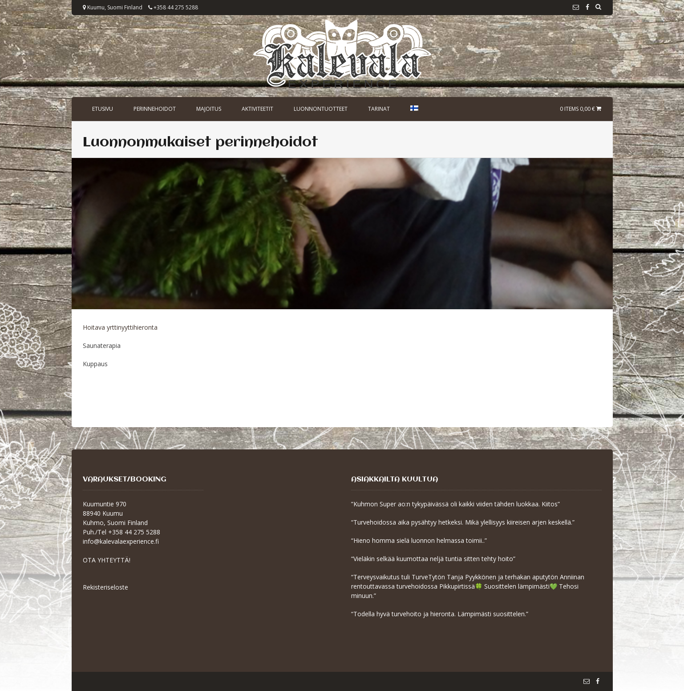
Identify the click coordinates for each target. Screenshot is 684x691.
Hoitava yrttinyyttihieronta (120, 327)
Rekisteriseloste (105, 587)
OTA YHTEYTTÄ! (106, 560)
